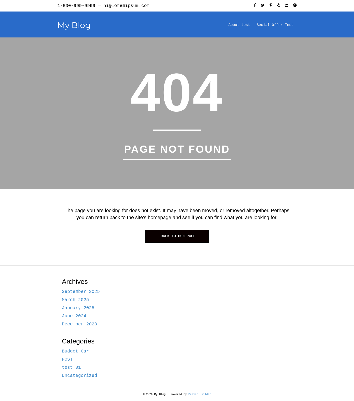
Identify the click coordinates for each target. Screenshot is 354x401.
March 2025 (75, 299)
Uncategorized (79, 375)
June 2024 (74, 316)
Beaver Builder (199, 394)
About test (239, 25)
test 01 (71, 367)
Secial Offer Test (275, 25)
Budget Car (75, 351)
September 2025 (81, 291)
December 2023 (79, 324)
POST (67, 359)
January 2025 (78, 308)
